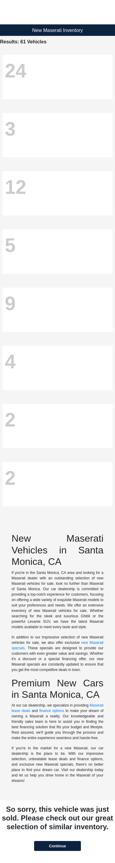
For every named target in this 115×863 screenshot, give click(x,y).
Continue (57, 846)
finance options (51, 711)
